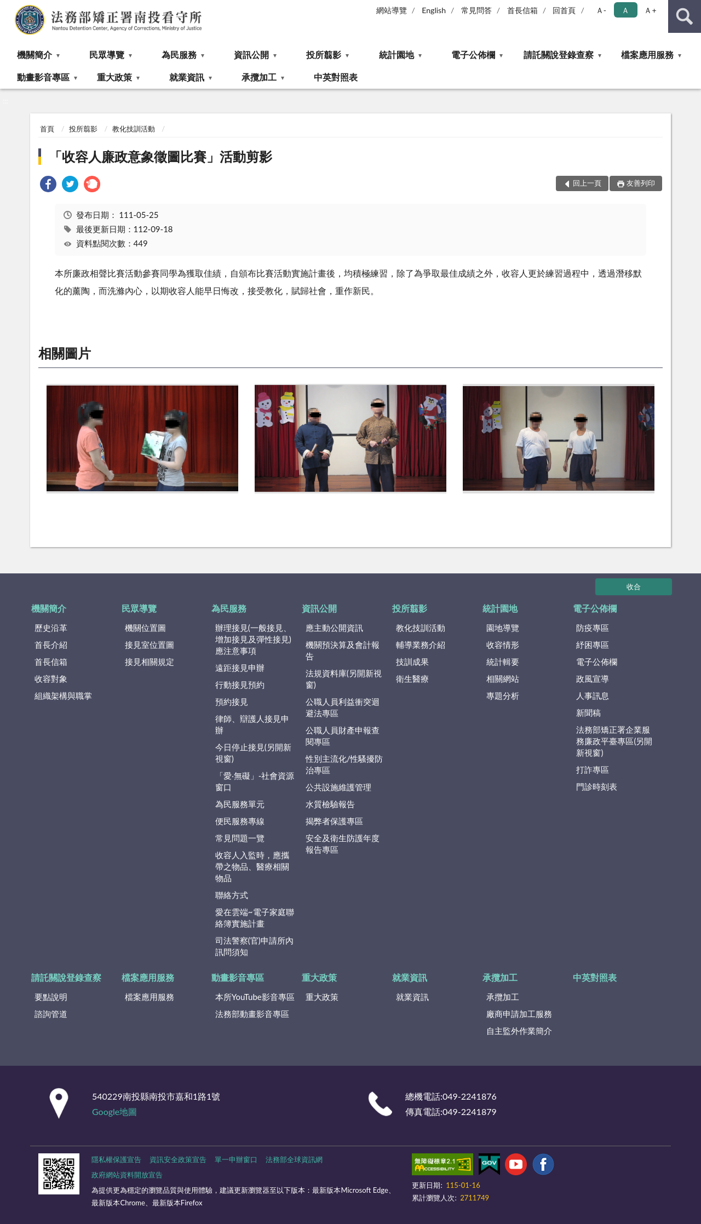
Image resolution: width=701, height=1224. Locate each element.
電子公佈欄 (473, 54)
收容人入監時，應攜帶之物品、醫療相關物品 (252, 866)
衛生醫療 (412, 678)
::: (9, 8)
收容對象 (51, 678)
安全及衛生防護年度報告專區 (343, 843)
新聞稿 (588, 712)
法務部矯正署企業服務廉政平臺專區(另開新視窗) (614, 741)
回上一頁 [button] (587, 183)
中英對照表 (336, 77)
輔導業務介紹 (420, 645)
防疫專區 (592, 628)
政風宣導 (592, 678)
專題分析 (502, 695)
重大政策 (114, 77)
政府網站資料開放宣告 (127, 1174)
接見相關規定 (149, 661)
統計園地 (396, 54)
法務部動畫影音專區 (252, 1014)
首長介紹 (51, 645)
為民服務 (179, 54)
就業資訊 (186, 77)
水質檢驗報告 (330, 804)
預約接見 (231, 701)
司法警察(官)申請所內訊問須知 (254, 946)
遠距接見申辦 (240, 668)
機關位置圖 (145, 628)
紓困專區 (592, 645)
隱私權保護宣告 (116, 1159)
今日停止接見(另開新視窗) (253, 752)
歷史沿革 (51, 628)
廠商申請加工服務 (519, 1014)
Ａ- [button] (601, 10)
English (434, 10)
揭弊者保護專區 (334, 821)
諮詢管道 (51, 1014)
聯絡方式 (231, 895)
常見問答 (476, 10)
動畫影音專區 (43, 77)
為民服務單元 (240, 804)
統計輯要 (502, 661)
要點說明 (51, 997)
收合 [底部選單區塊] (634, 586)
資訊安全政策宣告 (178, 1159)
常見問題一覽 (240, 838)
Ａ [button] (625, 10)
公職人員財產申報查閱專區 (343, 735)
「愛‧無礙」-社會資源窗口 (255, 781)
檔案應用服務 (647, 54)
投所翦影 (323, 54)
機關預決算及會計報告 (343, 650)
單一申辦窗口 (236, 1159)
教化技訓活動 (133, 128)
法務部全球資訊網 (294, 1159)
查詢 (684, 16)
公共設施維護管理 (338, 787)
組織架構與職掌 (63, 695)
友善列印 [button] (641, 183)
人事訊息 (592, 695)
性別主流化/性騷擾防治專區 (344, 764)
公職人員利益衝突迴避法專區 (343, 707)
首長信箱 (522, 10)
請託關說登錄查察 (559, 54)
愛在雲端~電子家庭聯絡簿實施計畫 (254, 917)
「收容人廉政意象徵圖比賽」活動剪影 (160, 156)
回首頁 (564, 10)
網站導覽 (391, 10)
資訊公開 (251, 54)
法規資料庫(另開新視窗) (344, 678)
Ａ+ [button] (650, 10)
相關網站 (502, 678)
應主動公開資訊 (334, 628)
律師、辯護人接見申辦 (252, 724)
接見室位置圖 (149, 645)
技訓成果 (412, 661)
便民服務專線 (240, 821)
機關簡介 (34, 54)
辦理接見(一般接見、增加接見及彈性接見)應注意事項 (253, 639)
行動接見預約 (240, 684)
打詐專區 (592, 769)
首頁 (47, 128)
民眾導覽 (106, 54)
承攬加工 (259, 77)
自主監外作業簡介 (519, 1031)
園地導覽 (502, 628)
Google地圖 (114, 1111)
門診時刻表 (596, 786)
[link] (48, 185)
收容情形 (502, 645)
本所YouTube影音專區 (255, 997)
